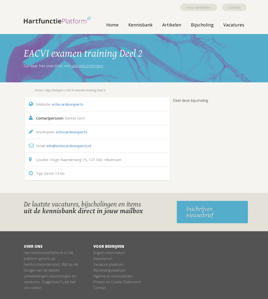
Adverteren (102, 258)
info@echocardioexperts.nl (69, 145)
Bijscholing (202, 25)
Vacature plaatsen (108, 264)
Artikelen (171, 25)
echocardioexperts (67, 104)
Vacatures (233, 25)
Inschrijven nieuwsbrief (200, 212)
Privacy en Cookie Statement (117, 281)
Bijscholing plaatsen (109, 270)
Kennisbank (140, 25)
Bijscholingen (54, 90)
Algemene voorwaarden (113, 275)
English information (109, 252)
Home (112, 25)
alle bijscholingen (87, 65)
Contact (234, 7)
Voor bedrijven (199, 7)
